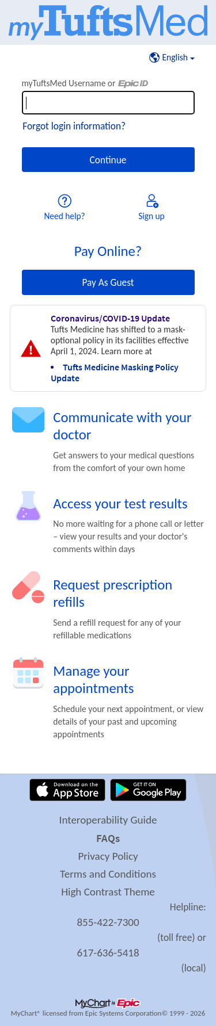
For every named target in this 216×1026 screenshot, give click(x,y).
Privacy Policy (108, 856)
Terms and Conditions (108, 873)
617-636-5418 (108, 952)
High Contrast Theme (108, 891)
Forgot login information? (74, 126)
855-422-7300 (108, 922)
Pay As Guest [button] (108, 282)
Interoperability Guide (108, 819)
